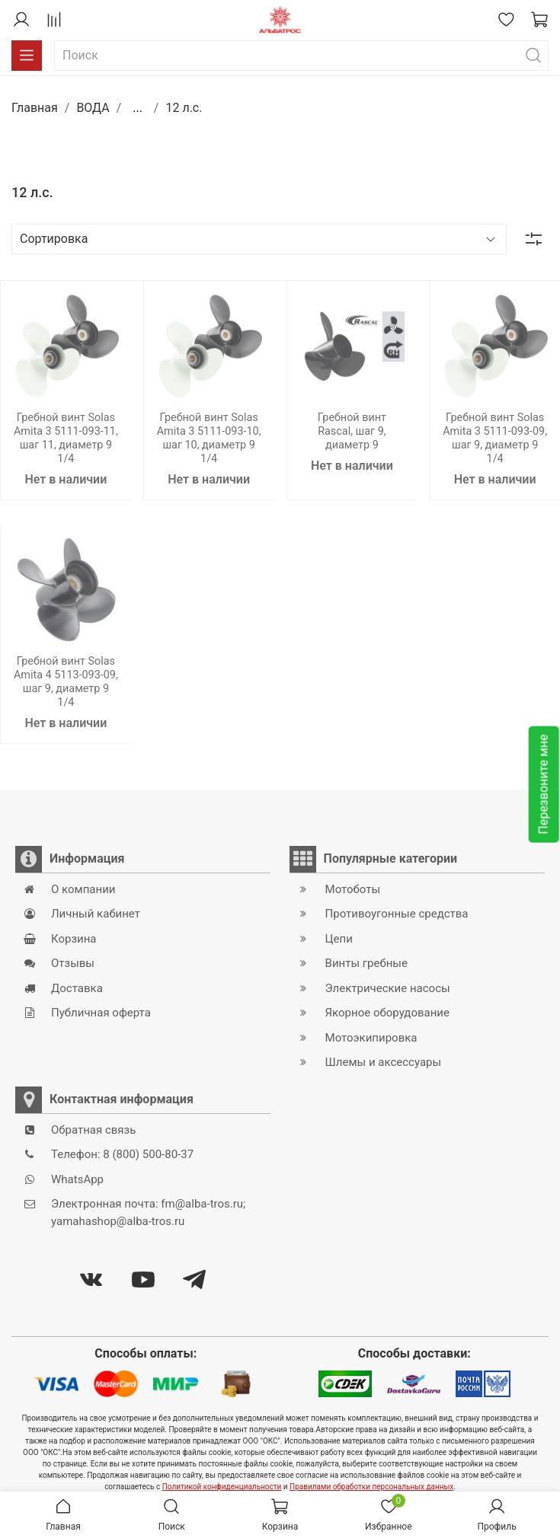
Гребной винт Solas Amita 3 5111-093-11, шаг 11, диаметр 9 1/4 (66, 438)
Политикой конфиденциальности (222, 1486)
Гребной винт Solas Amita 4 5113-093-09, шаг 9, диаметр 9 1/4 (66, 682)
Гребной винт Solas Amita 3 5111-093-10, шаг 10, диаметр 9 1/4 (209, 438)
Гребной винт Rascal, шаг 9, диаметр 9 (352, 431)
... (137, 108)
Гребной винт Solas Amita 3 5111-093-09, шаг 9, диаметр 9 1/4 (495, 438)
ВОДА (92, 108)
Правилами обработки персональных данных (371, 1486)
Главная (34, 108)
